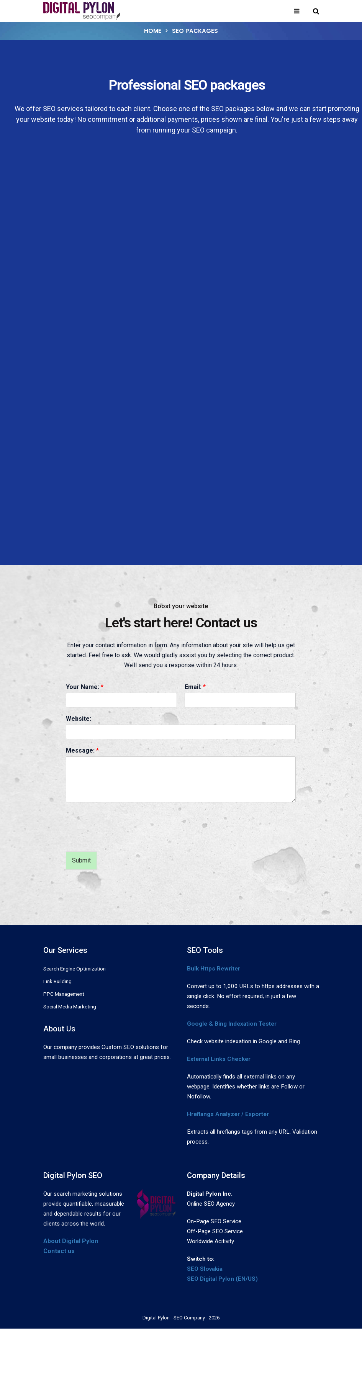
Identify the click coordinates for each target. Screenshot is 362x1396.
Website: (78, 718)
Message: (82, 750)
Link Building (57, 981)
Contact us (59, 1251)
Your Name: (84, 687)
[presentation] (124, 838)
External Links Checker (219, 1059)
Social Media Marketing (69, 1006)
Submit (81, 860)
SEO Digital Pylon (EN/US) (222, 1278)
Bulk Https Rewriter (213, 968)
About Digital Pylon (70, 1241)
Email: (195, 687)
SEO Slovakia (205, 1268)
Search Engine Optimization (74, 969)
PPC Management (63, 994)
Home (152, 31)
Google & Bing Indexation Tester (232, 1023)
